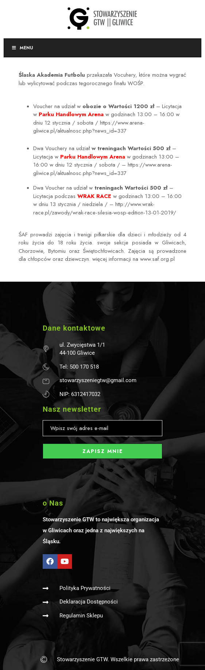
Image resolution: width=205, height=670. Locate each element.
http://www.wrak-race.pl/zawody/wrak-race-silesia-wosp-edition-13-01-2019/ (104, 208)
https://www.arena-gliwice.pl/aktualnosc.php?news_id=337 (88, 127)
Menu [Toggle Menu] (22, 48)
